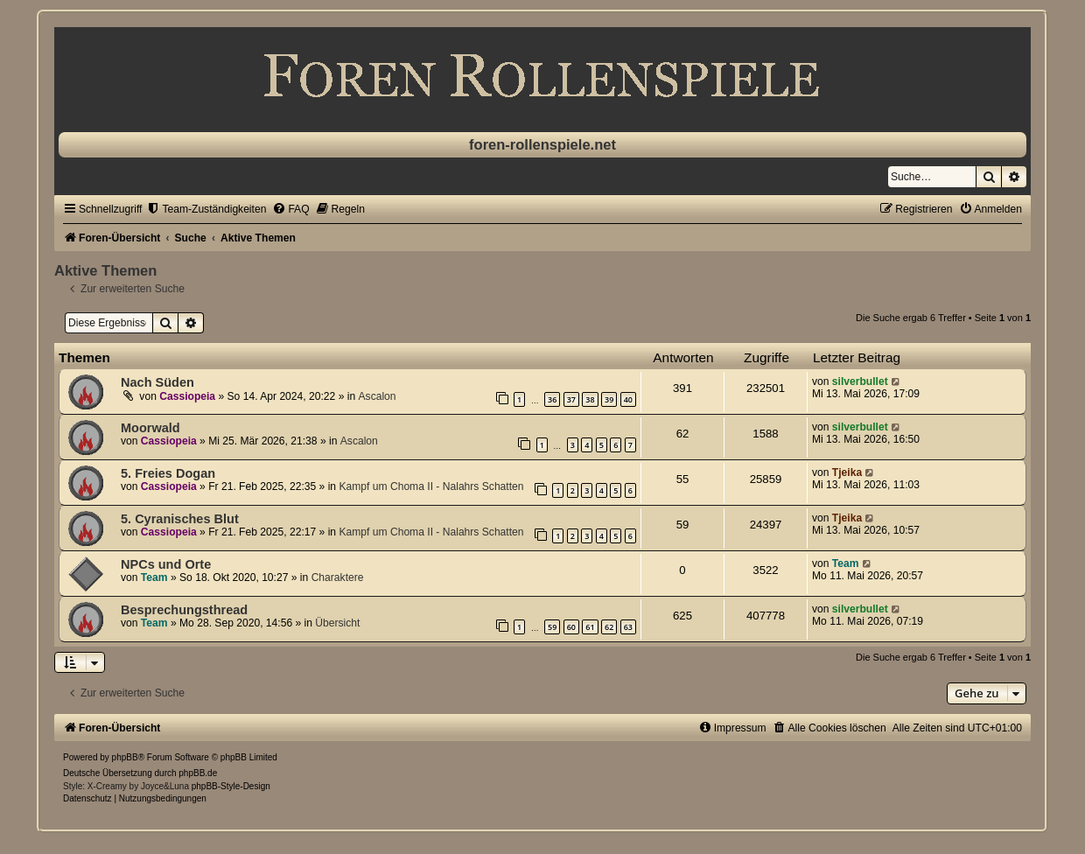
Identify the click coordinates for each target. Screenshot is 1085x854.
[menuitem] (206, 209)
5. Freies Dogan (168, 473)
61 (589, 627)
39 (609, 399)
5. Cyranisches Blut (180, 519)
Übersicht (337, 623)
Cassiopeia (187, 396)
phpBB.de (197, 773)
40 (628, 399)
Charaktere (338, 577)
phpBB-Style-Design (231, 786)
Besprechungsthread (184, 610)
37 (571, 399)
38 (589, 399)
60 (571, 627)
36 (552, 399)
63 (628, 627)
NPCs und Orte (166, 564)
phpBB (125, 757)
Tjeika (847, 472)
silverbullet (860, 381)
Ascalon (377, 396)
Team (154, 577)
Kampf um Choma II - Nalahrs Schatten (431, 486)
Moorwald (150, 428)
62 (609, 627)
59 (552, 627)
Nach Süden (157, 382)
